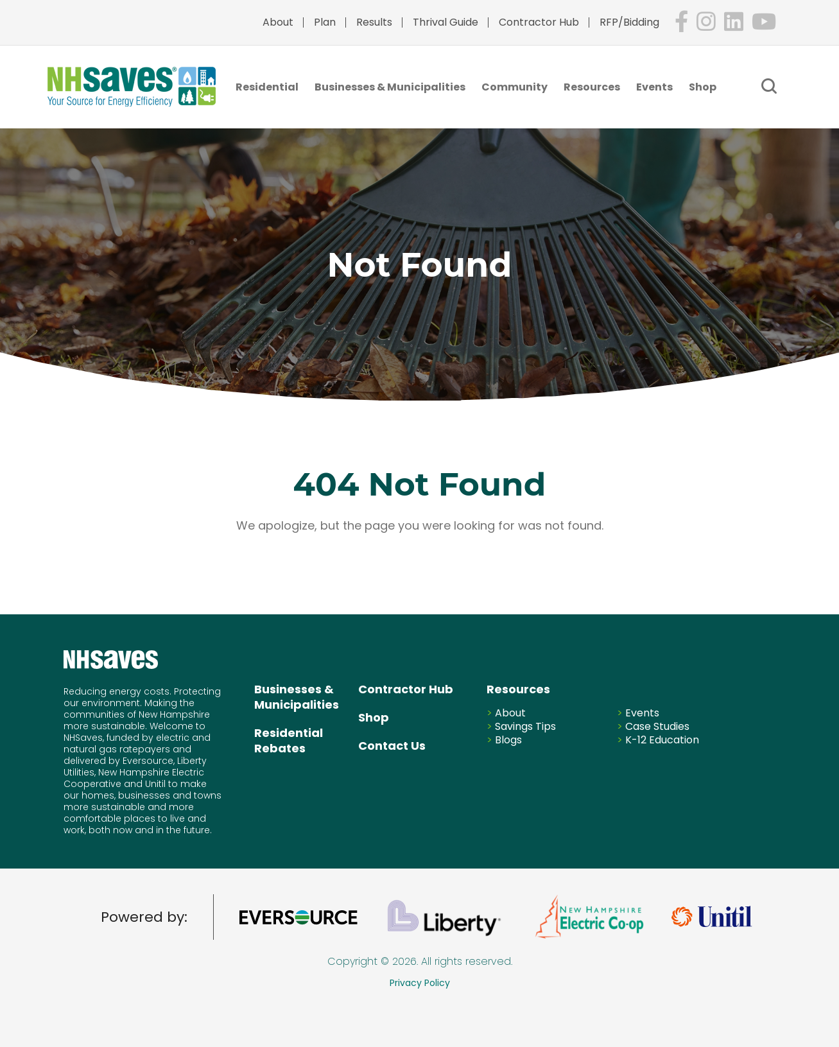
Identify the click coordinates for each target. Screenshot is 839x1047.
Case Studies (657, 726)
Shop (702, 87)
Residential (267, 87)
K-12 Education (662, 740)
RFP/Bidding (629, 22)
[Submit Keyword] (769, 86)
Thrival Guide (445, 22)
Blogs (508, 740)
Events (654, 87)
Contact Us (392, 746)
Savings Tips (525, 726)
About (278, 22)
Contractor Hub (539, 22)
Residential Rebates (288, 740)
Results (374, 22)
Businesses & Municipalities (390, 87)
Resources (592, 87)
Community (514, 87)
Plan (325, 22)
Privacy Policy (420, 982)
